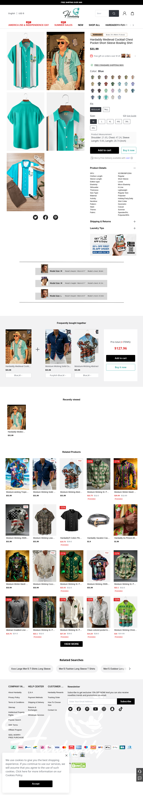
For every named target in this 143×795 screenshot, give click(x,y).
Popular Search (14, 720)
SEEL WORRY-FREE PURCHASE (16, 736)
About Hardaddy (15, 692)
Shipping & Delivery (36, 702)
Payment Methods (35, 697)
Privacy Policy (14, 697)
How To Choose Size (54, 703)
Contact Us (52, 710)
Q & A (30, 692)
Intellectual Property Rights (16, 713)
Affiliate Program (15, 730)
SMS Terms (13, 725)
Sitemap (11, 707)
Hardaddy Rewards (55, 692)
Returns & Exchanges (32, 708)
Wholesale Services (36, 715)
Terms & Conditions (16, 702)
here (24, 771)
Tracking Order (54, 697)
